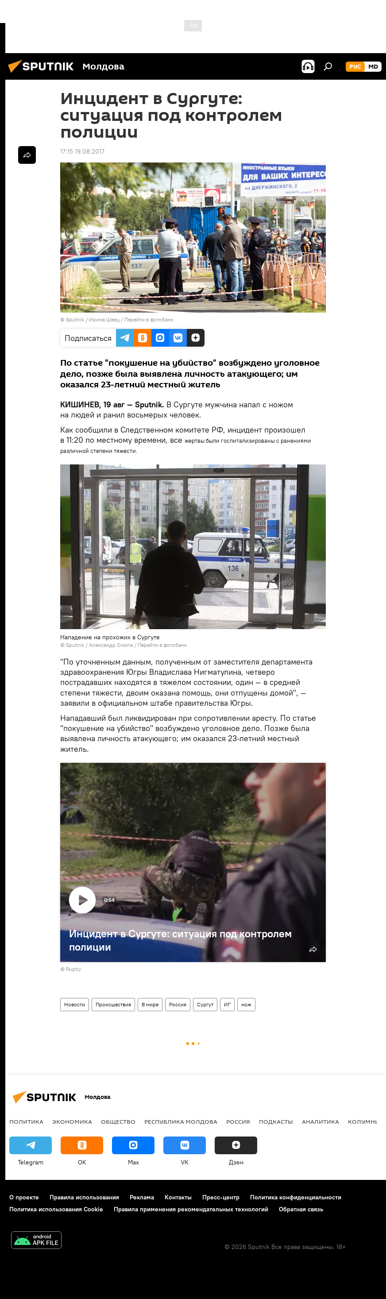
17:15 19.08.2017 (82, 151)
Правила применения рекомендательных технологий (191, 1209)
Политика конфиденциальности (295, 1197)
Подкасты (276, 1121)
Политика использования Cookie (56, 1209)
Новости (74, 1004)
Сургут (205, 1004)
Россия (177, 1004)
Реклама (142, 1197)
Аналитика (320, 1121)
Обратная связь (301, 1209)
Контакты (178, 1197)
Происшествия (113, 1004)
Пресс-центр (220, 1197)
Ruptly (73, 969)
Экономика (72, 1121)
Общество (118, 1121)
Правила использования (84, 1197)
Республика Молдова (180, 1121)
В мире (150, 1004)
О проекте (24, 1197)
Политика (26, 1121)
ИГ (227, 1004)
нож (246, 1004)
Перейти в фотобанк (149, 319)
